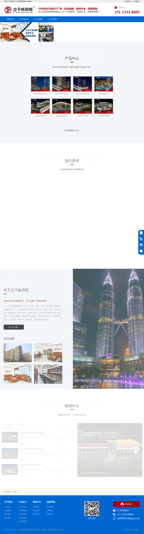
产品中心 (72, 25)
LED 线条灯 (23, 518)
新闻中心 (37, 502)
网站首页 (10, 19)
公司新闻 (36, 507)
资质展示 (108, 25)
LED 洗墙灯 (38, 19)
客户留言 (121, 25)
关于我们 (59, 25)
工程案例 (96, 25)
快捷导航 (51, 502)
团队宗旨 (7, 514)
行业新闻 (36, 510)
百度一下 (16, 491)
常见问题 (36, 514)
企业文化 (7, 510)
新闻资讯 (84, 25)
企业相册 (7, 518)
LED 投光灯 (24, 19)
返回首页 (128, 1)
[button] (4, 37)
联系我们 (133, 25)
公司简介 (7, 507)
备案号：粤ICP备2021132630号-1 (52, 530)
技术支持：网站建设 (132, 530)
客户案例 (50, 507)
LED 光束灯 (52, 19)
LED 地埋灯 (23, 521)
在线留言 (137, 1)
